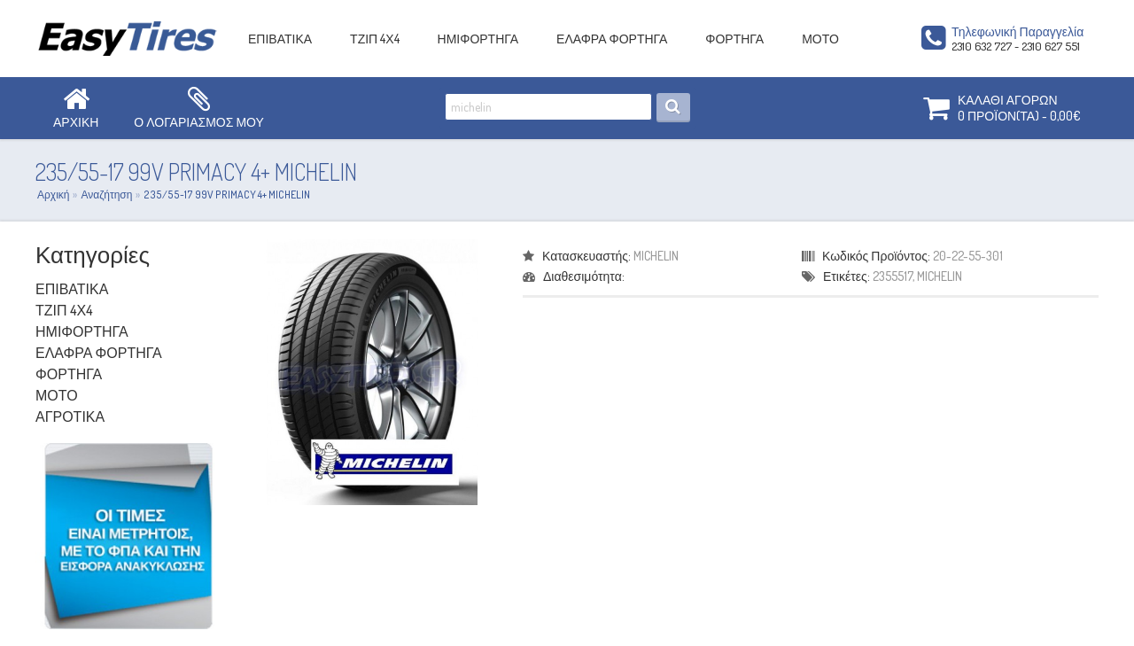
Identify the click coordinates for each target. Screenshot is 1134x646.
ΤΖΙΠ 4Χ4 (374, 38)
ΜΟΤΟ (820, 38)
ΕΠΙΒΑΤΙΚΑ (280, 38)
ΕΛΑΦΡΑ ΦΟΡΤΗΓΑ (611, 38)
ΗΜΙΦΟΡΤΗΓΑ (478, 38)
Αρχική (53, 194)
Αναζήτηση (106, 194)
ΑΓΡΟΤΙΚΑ (70, 416)
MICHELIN (656, 255)
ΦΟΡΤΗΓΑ (734, 38)
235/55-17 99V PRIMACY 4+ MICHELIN (227, 194)
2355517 (893, 276)
